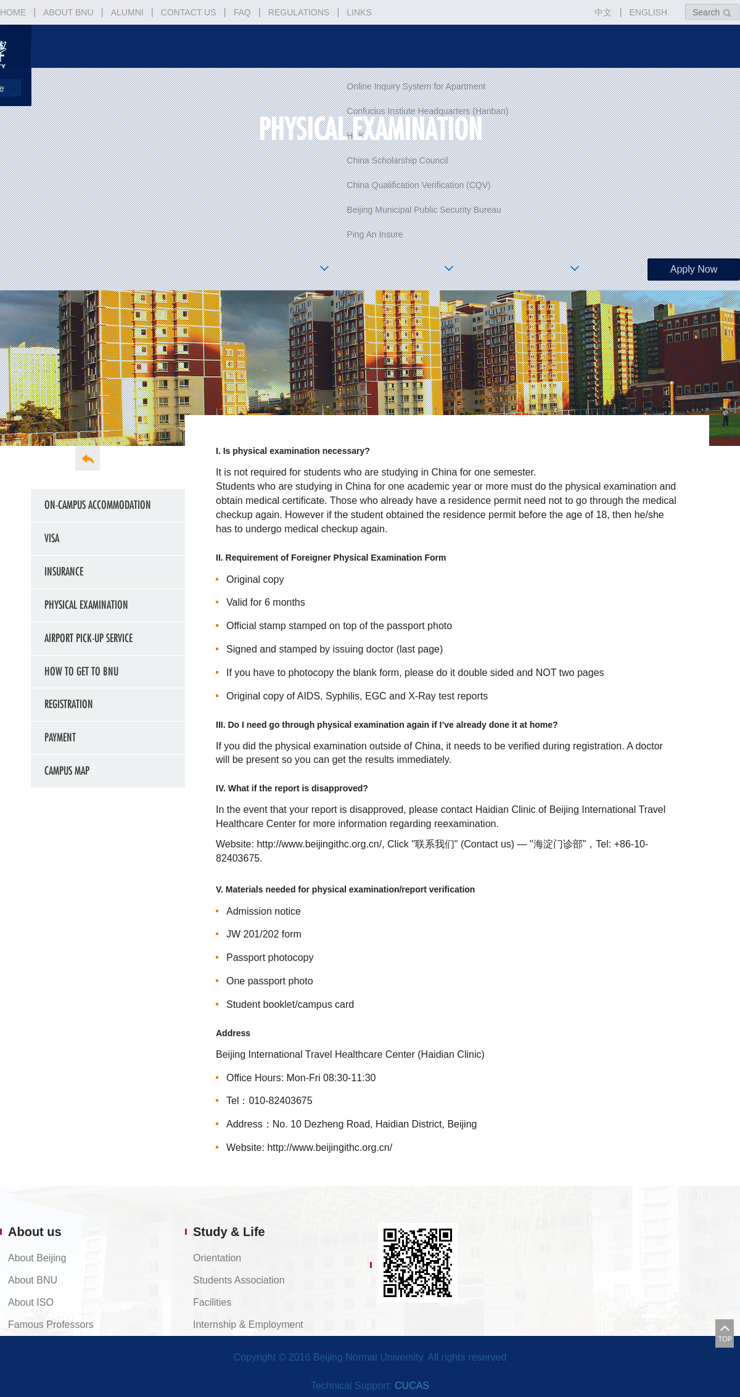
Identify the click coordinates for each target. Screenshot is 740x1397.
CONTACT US (188, 12)
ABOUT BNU (68, 12)
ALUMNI (127, 12)
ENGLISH (648, 12)
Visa (51, 538)
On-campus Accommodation (97, 505)
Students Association (239, 1280)
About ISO (31, 1302)
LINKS (359, 12)
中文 (603, 12)
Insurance (63, 571)
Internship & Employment (248, 1324)
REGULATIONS (298, 12)
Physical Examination (86, 605)
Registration (68, 704)
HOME (13, 12)
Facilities (212, 1302)
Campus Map (66, 771)
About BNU (32, 1280)
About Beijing (37, 1258)
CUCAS (412, 1385)
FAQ (242, 12)
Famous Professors (51, 1324)
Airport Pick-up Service (88, 638)
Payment (60, 737)
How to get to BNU (81, 671)
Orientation (217, 1258)
